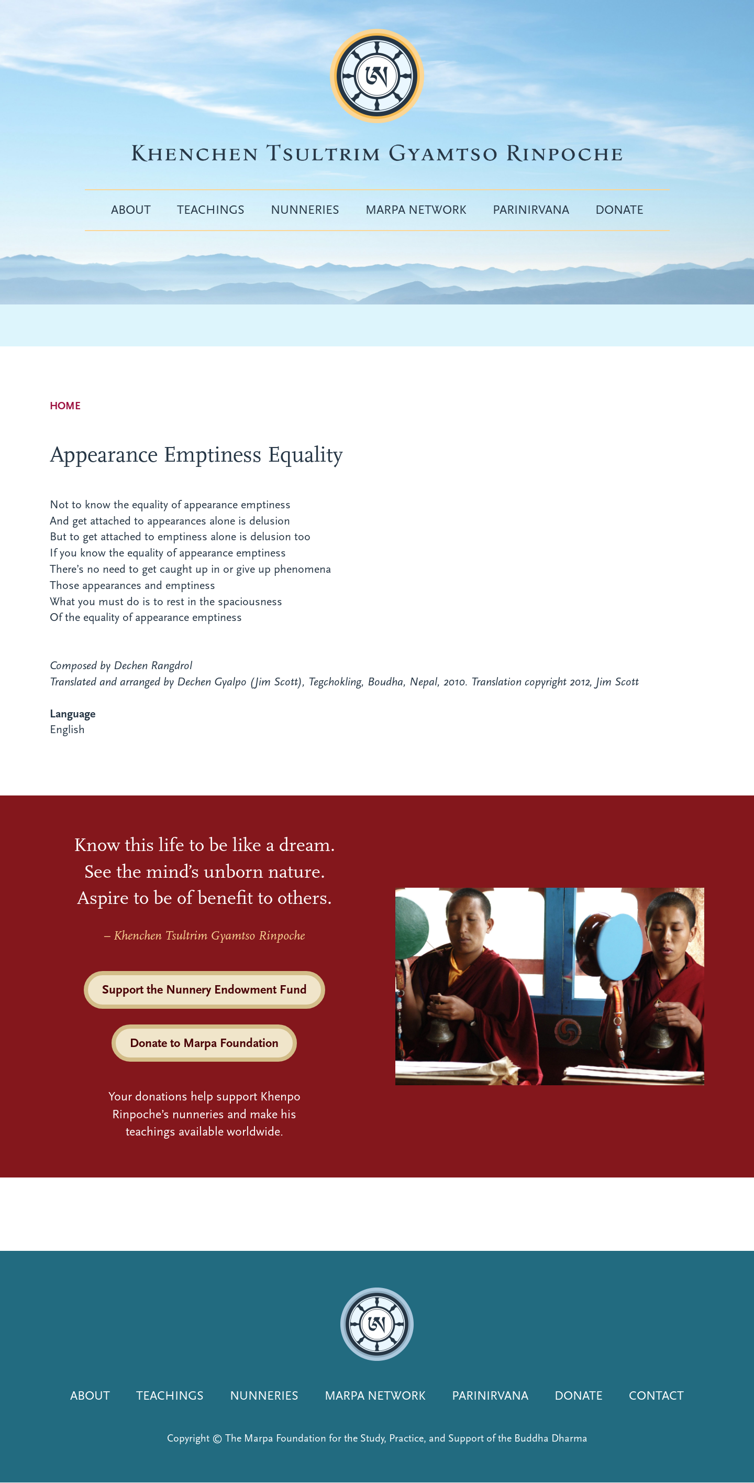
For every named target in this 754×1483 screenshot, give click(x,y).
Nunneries (305, 209)
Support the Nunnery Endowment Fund (204, 989)
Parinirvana (531, 209)
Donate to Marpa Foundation (204, 1042)
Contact (656, 1395)
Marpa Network (416, 209)
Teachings (211, 209)
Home (65, 406)
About (131, 209)
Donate (619, 209)
